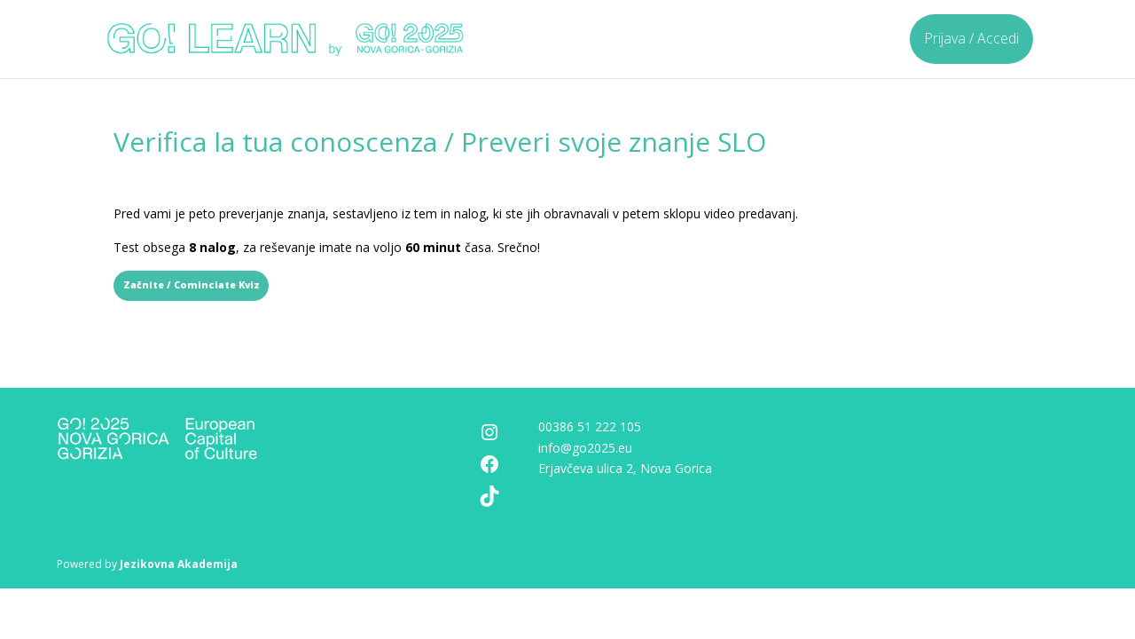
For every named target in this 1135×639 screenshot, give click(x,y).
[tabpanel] (568, 230)
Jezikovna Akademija (179, 564)
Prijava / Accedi (971, 38)
